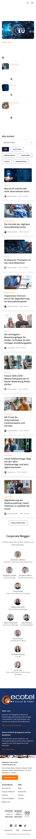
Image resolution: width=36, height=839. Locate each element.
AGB (17, 830)
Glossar (21, 795)
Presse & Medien (8, 798)
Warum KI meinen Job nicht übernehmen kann (21, 89)
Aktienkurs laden (10, 777)
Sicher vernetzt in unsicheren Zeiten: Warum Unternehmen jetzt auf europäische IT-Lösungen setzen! (17, 49)
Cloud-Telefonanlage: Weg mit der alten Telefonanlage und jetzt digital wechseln (21, 71)
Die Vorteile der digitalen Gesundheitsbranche (17, 225)
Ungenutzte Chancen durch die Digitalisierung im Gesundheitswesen (16, 298)
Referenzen (6, 802)
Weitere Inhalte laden (18, 523)
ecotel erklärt (25, 155)
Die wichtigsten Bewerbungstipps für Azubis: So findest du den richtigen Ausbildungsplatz (18, 338)
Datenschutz (27, 830)
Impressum (8, 830)
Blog (19, 788)
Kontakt (21, 798)
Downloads (22, 792)
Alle (5, 149)
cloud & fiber (17, 149)
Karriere (7, 161)
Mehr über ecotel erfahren (11, 725)
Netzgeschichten (21, 161)
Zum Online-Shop (8, 749)
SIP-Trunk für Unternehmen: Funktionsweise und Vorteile (19, 110)
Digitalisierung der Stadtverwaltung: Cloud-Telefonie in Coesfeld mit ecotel (17, 504)
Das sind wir (6, 788)
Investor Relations (8, 792)
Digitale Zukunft (9, 155)
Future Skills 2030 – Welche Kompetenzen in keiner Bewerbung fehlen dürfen (17, 380)
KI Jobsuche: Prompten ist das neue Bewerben (17, 261)
